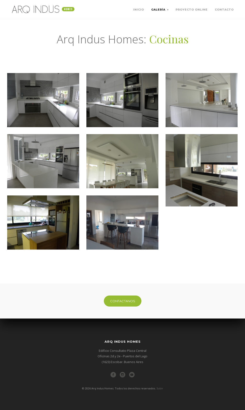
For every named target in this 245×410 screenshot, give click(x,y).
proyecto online (192, 9)
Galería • (159, 9)
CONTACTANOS (122, 301)
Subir (159, 388)
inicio (138, 9)
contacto (224, 9)
